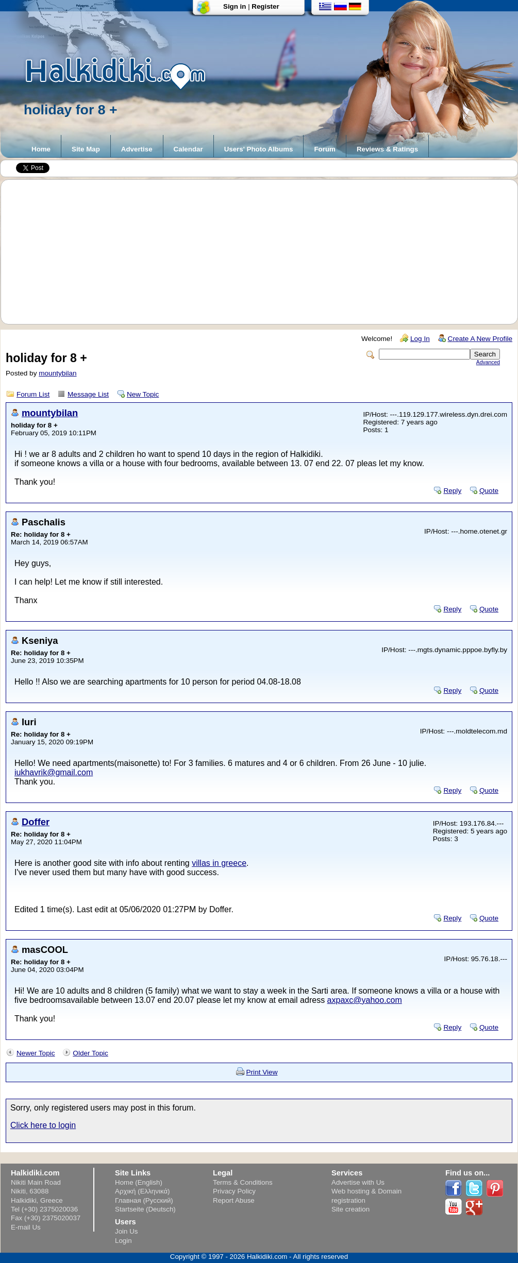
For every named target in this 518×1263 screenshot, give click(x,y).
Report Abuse (234, 1200)
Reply (452, 490)
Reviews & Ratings (387, 149)
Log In (420, 339)
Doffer (35, 821)
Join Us (126, 1231)
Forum (324, 149)
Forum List (32, 394)
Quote (488, 490)
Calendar (188, 149)
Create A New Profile (480, 339)
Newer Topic (35, 1053)
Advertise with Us (358, 1182)
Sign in (234, 6)
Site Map (86, 149)
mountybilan (57, 373)
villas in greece (219, 863)
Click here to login (43, 1125)
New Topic (143, 394)
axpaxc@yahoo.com (364, 1000)
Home (41, 149)
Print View (262, 1072)
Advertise (137, 149)
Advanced (488, 362)
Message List (88, 394)
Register (265, 6)
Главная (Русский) (144, 1200)
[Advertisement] (264, 252)
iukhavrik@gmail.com (53, 772)
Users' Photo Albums (258, 149)
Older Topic (90, 1053)
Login (123, 1240)
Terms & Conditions (243, 1182)
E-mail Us (26, 1227)
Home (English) (138, 1182)
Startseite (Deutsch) (145, 1209)
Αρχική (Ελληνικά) (142, 1191)
